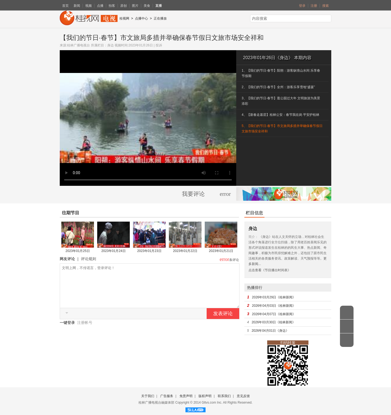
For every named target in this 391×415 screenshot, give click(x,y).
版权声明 (205, 396)
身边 (110, 45)
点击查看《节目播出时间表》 (269, 270)
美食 (147, 6)
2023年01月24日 (113, 251)
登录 (302, 6)
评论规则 (88, 259)
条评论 (234, 260)
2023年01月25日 (77, 251)
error (225, 194)
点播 (100, 6)
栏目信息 (254, 212)
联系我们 (224, 396)
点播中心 (141, 18)
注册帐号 (84, 330)
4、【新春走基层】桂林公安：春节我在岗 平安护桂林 (280, 115)
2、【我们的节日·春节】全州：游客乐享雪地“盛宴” (278, 87)
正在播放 (160, 18)
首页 (65, 6)
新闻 (77, 6)
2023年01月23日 (149, 251)
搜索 (325, 6)
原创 (123, 6)
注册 (314, 6)
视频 (88, 6)
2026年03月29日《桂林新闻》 (274, 297)
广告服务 (166, 396)
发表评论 (223, 321)
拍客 (112, 6)
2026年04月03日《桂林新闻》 (274, 306)
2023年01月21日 (221, 251)
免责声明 (186, 396)
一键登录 (68, 330)
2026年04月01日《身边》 (270, 331)
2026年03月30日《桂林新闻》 (273, 322)
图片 (135, 6)
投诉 (159, 45)
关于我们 (147, 396)
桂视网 (124, 18)
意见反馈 (243, 396)
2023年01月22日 (185, 251)
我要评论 (193, 194)
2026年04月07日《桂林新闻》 (274, 314)
